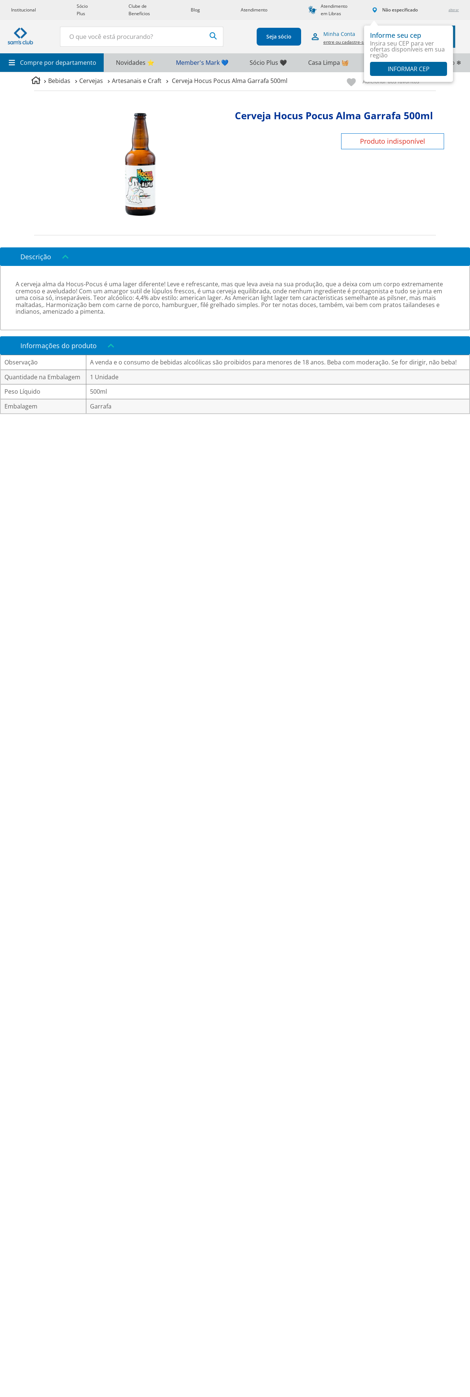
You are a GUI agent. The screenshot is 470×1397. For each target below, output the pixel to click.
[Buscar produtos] (213, 36)
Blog (195, 10)
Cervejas (91, 81)
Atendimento (254, 10)
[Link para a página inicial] (36, 81)
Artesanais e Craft (136, 81)
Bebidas (59, 81)
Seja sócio (278, 36)
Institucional (23, 10)
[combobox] (141, 37)
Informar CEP (409, 69)
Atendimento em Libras (334, 10)
